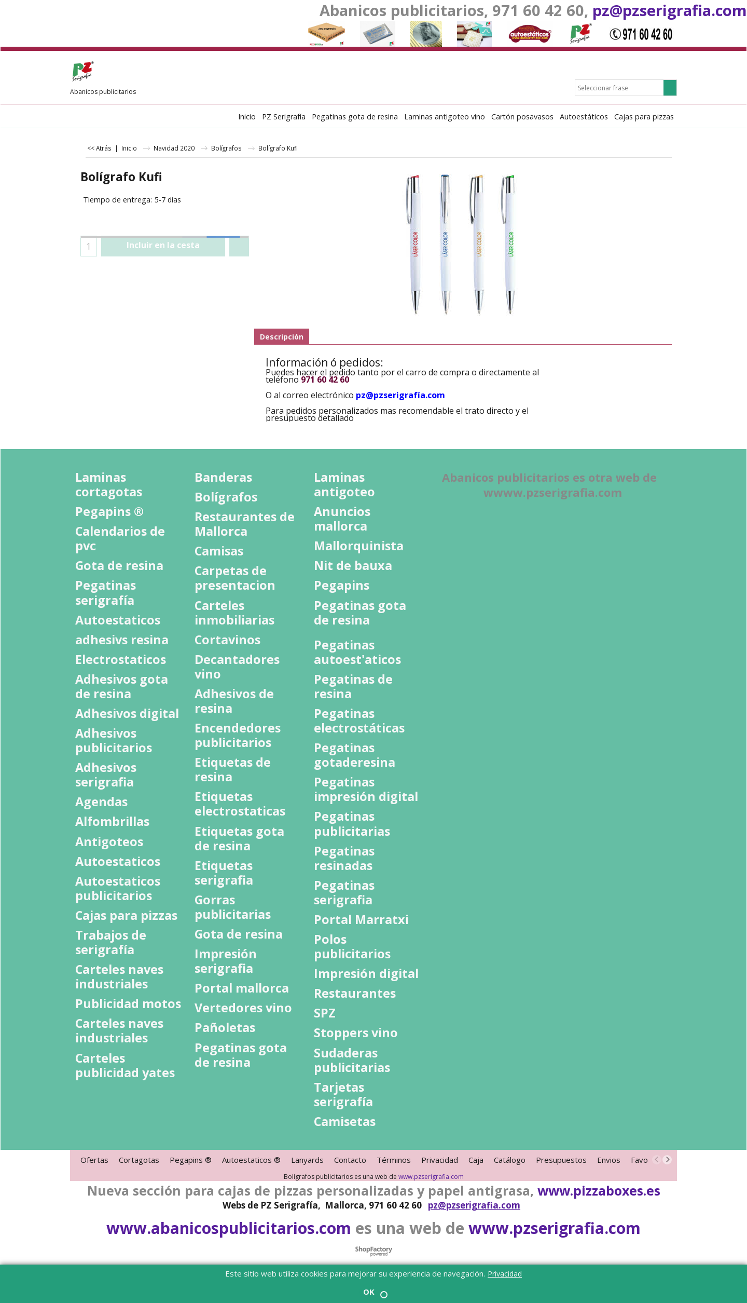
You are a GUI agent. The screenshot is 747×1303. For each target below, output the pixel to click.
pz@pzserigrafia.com (669, 10)
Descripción (281, 337)
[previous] (656, 1159)
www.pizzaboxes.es (598, 1190)
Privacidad (505, 1274)
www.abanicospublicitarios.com (228, 1228)
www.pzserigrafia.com (431, 1176)
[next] (667, 1159)
